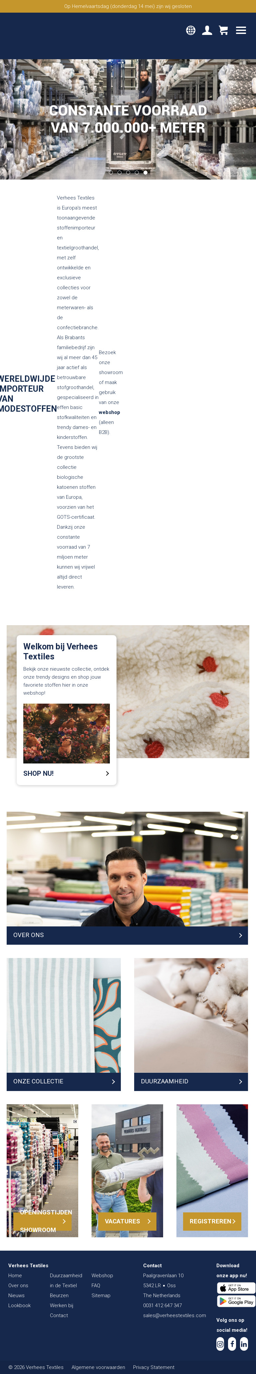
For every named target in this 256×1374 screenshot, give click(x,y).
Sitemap (101, 1296)
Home (15, 1276)
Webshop (102, 1276)
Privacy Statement (153, 1367)
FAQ (96, 1286)
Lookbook (19, 1305)
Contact (59, 1315)
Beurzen (59, 1296)
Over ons (18, 1286)
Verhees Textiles (36, 36)
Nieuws (16, 1296)
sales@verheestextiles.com (174, 1315)
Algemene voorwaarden (98, 1367)
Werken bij (61, 1305)
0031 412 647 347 (162, 1305)
